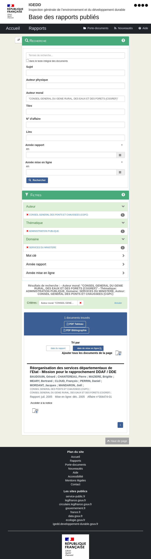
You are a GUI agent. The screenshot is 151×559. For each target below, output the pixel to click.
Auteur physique (37, 79)
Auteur (30, 206)
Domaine (32, 239)
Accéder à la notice (41, 402)
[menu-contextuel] (27, 60)
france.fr (75, 512)
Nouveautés (75, 468)
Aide (75, 472)
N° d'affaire (33, 118)
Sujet (29, 66)
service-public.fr (75, 496)
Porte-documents (75, 464)
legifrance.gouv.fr (75, 500)
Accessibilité (75, 476)
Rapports (75, 460)
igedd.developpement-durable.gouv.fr (75, 524)
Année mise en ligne (40, 273)
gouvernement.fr (75, 508)
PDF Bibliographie (75, 330)
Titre (29, 105)
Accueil (75, 456)
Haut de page (117, 441)
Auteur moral (34, 92)
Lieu (29, 131)
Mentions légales (75, 480)
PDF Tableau (75, 324)
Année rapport (36, 264)
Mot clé (31, 255)
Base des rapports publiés (64, 17)
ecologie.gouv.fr (75, 520)
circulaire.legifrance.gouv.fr (75, 504)
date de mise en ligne (88, 348)
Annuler (118, 303)
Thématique (34, 223)
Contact (75, 484)
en (27, 148)
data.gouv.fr (75, 516)
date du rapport (58, 348)
